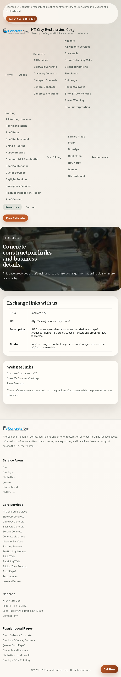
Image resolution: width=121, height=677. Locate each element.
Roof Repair (13, 132)
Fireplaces (71, 73)
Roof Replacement (17, 139)
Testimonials (100, 157)
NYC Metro (74, 162)
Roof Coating (14, 199)
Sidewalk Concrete (45, 66)
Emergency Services (18, 186)
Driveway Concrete (45, 73)
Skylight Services (17, 179)
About (23, 74)
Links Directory (16, 383)
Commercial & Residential (22, 159)
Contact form (10, 615)
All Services (41, 60)
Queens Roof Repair (14, 645)
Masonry (69, 40)
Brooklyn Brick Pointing (16, 660)
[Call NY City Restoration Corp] (109, 669)
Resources (12, 207)
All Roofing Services (18, 118)
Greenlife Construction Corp (23, 378)
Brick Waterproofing (77, 106)
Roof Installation (16, 125)
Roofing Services (13, 546)
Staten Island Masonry (15, 650)
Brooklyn (73, 149)
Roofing (10, 112)
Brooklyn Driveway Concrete (19, 640)
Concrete (39, 54)
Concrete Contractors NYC (22, 373)
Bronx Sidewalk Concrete (17, 635)
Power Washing (74, 100)
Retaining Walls (11, 561)
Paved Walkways (75, 86)
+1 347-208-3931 (12, 600)
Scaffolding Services (14, 551)
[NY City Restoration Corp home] (46, 31)
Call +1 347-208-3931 (21, 18)
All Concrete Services (15, 511)
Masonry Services (13, 541)
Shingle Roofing (15, 145)
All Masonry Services (77, 46)
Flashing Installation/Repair (23, 192)
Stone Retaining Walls (78, 60)
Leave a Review (12, 581)
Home (9, 74)
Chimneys (71, 80)
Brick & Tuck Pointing (78, 93)
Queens (73, 169)
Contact (31, 207)
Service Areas (76, 136)
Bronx (71, 142)
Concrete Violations (46, 93)
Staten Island (76, 176)
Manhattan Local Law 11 (16, 655)
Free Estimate (15, 218)
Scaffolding (54, 157)
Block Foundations (76, 66)
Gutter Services (16, 172)
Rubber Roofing (15, 152)
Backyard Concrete (46, 80)
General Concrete (45, 86)
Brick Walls (71, 53)
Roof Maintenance (17, 165)
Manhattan (75, 155)
